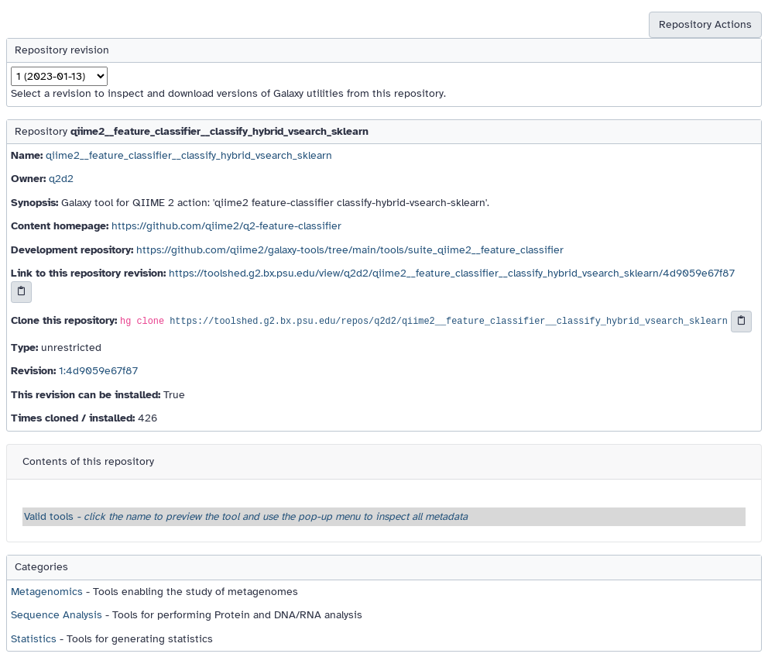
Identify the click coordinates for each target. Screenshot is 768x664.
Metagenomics (47, 591)
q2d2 (61, 178)
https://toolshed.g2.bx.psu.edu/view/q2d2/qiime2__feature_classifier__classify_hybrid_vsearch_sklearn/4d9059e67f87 (452, 273)
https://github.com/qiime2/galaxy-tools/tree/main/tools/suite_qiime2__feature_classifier (350, 249)
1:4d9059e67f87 (98, 370)
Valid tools (246, 516)
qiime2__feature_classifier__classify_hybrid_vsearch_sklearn (189, 155)
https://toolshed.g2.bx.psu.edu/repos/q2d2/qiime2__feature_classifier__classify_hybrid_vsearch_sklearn (449, 321)
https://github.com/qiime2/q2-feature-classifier (226, 225)
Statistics (34, 638)
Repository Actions (705, 24)
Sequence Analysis (56, 614)
